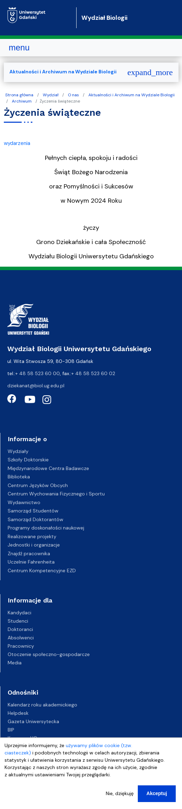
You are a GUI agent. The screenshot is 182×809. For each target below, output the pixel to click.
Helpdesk (18, 713)
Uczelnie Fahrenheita (31, 562)
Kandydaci (19, 612)
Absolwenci (21, 637)
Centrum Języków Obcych (38, 485)
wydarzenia (17, 143)
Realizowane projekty (32, 536)
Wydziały (18, 451)
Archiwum (22, 101)
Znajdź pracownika (29, 553)
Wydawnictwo (24, 502)
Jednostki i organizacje (34, 545)
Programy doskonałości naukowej (46, 528)
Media (15, 663)
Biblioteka (19, 477)
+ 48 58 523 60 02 (93, 373)
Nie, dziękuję (120, 793)
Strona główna (19, 95)
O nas (73, 95)
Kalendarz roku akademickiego (42, 705)
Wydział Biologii (104, 18)
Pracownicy (21, 646)
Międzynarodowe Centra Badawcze (48, 468)
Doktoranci (20, 629)
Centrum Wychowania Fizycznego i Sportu (56, 494)
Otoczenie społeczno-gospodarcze (49, 654)
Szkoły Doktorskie (28, 459)
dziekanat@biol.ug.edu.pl (35, 385)
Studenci (18, 621)
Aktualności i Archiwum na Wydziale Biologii (131, 95)
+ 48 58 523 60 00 (37, 373)
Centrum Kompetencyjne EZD (42, 570)
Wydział (50, 95)
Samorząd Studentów (33, 511)
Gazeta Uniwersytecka (33, 721)
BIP (11, 730)
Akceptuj (157, 793)
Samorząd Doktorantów (35, 519)
